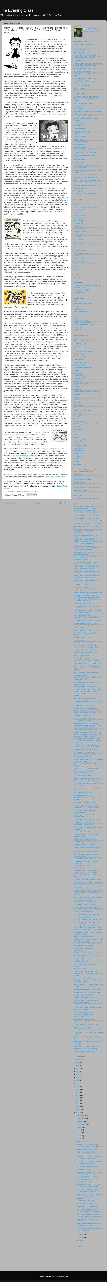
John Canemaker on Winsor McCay (86, 630)
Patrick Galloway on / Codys (88, 713)
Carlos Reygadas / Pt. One (87, 920)
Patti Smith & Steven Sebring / (86, 961)
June (80, 1133)
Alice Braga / (82, 615)
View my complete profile (92, 31)
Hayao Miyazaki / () (87, 851)
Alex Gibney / (81, 715)
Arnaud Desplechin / (87, 663)
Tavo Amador (78, 474)
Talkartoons (63, 200)
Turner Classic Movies (81, 312)
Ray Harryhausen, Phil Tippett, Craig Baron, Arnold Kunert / (88, 740)
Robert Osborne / (83, 885)
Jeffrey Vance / (83, 1022)
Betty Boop (29, 58)
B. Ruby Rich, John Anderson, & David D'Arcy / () (88, 928)
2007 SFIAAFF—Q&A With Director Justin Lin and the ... (89, 1195)
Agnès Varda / (86, 1024)
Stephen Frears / (84, 705)
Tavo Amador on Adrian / (87, 523)
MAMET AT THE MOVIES (86, 1204)
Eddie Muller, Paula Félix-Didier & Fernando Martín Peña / (86, 871)
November (81, 1118)
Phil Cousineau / (84, 650)
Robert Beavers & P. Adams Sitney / (87, 563)
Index (81, 320)
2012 (78, 1098)
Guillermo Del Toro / (87, 661)
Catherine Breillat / (87, 620)
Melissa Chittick (79, 640)
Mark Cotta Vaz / (82, 1027)
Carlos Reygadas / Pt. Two (87, 922)
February (81, 1234)
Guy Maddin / (83, 825)
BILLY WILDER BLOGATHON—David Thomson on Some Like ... (89, 1215)
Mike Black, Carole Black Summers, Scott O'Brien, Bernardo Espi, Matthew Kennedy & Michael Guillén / (88, 598)
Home (36, 503)
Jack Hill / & (85, 749)
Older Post (64, 503)
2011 (78, 1101)
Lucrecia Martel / (84, 832)
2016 (78, 1086)
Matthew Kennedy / (85, 781)
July (79, 1130)
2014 (78, 1092)
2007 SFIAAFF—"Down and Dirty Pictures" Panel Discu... (89, 1157)
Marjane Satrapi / (84, 937)
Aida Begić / (80, 584)
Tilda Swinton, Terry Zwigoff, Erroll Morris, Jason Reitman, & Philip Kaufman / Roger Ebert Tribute (88, 979)
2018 (78, 1080)
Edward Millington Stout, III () (86, 498)
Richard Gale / (87, 709)
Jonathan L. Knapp (80, 490)
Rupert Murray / (87, 879)
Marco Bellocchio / (88, 592)
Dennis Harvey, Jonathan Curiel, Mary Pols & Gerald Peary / (88, 746)
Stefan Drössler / (84, 687)
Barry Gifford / (84, 718)
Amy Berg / (85, 590)
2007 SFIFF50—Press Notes (87, 1149)
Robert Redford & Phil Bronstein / (88, 910)
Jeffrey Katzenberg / (88, 778)
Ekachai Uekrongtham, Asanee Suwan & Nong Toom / (88, 1008)
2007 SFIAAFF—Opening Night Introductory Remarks (88, 1200)
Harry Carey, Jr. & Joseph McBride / (86, 634)
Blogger (66, 1276)
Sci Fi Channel (79, 309)
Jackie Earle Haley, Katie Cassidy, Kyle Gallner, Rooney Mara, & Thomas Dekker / (88, 734)
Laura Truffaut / (84, 995)
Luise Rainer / (84, 904)
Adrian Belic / (84, 587)
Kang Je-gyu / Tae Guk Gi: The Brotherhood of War (84, 772)
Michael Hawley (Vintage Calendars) (86, 487)
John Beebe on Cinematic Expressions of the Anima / (87, 576)
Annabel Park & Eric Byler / (88, 890)
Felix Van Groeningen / (83, 1015)
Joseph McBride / (85, 842)
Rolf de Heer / (83, 658)
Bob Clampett (18, 439)
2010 (78, 1104)
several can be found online (55, 477)
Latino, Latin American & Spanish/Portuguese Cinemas (84, 323)
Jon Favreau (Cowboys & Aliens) (85, 698)
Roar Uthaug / (82, 1012)
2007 (78, 1113)
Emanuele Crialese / (85, 653)
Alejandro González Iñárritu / (86, 768)
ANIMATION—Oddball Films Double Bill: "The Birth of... (90, 1229)
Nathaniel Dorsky (80, 675)
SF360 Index (78, 330)
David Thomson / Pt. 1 (88, 989)
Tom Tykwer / (81, 1005)
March (80, 1142)
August (80, 1127)
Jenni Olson (78, 495)
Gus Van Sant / (84, 1019)
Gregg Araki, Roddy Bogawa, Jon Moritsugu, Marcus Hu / (88, 541)
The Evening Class (17, 10)
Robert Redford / (86, 907)
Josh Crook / (81, 655)
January (81, 1237)
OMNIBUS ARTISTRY (84, 1169)
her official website (35, 72)
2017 (78, 1083)
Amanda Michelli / (84, 844)
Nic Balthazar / (81, 559)
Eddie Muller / (83, 859)
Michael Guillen (91, 28)
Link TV (76, 306)
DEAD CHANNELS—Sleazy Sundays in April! (87, 1181)
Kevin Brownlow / (86, 623)
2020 (78, 1074)
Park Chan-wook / (82, 637)
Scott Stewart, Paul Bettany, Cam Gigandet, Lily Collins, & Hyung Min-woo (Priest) (88, 973)
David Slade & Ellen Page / (87, 953)
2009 (78, 1107)
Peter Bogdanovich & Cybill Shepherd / (88, 611)
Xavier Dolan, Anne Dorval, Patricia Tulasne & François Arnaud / (88, 667)
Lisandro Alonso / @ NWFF (87, 513)
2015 (78, 1089)
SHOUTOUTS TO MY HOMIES (87, 1206)
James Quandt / (88, 897)
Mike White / (86, 1046)
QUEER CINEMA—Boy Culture (88, 1177)
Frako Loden (78, 493)
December (81, 1115)
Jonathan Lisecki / (86, 805)
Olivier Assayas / (85, 557)
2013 (78, 1095)
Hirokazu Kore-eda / (83, 795)
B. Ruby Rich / (86, 925)
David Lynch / (84, 822)
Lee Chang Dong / (86, 672)
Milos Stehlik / (84, 969)
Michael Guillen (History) (82, 479)
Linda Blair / (83, 603)
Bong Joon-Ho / (83, 775)
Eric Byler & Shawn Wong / (83, 626)
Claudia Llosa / (86, 808)
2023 (78, 1065)
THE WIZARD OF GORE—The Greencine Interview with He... (88, 1153)
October (81, 1121)
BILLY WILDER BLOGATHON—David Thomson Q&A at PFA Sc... (90, 1210)
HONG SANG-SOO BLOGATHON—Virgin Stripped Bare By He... (89, 1185)
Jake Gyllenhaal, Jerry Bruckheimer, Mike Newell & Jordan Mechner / (88, 725)
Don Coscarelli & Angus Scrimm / (86, 646)
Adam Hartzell (79, 482)
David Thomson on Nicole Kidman (86, 987)
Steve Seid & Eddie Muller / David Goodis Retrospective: (88, 940)
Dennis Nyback (40, 53)
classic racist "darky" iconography (25, 456)
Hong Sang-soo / (87, 755)
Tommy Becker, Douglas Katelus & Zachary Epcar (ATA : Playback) (86, 567)
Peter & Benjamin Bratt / (86, 618)
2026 (78, 1060)
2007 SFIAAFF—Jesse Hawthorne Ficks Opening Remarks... (89, 1190)
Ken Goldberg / (83, 721)
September (82, 1124)
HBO (75, 301)
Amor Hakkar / (85, 730)
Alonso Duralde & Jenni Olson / (87, 690)
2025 (78, 1062)
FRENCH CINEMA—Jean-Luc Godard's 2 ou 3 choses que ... (89, 1145)
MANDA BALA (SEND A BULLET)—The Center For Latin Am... (89, 1173)
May (79, 1136)
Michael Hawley (79, 485)
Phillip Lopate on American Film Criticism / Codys (85, 811)
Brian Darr (77, 477)
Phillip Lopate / (87, 819)
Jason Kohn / (83, 792)
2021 (78, 1071)
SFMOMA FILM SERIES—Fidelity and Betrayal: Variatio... (89, 1224)
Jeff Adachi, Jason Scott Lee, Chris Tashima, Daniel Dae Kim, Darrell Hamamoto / (86, 508)
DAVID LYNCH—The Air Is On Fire (89, 1166)
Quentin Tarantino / (88, 984)
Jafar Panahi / (81, 887)
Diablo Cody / (84, 643)
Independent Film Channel (83, 303)
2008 (78, 1110)
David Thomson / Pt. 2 (88, 992)
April (80, 1139)
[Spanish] (83, 410)
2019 (78, 1077)
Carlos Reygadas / (86, 914)
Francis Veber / (82, 1030)
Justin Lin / (85, 802)
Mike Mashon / (84, 839)
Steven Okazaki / (88, 882)
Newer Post (9, 503)
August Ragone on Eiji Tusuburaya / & (86, 901)
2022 (78, 1068)
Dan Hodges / (84, 752)
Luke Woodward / (84, 1051)
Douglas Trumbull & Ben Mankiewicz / (87, 1001)
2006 (78, 1241)
